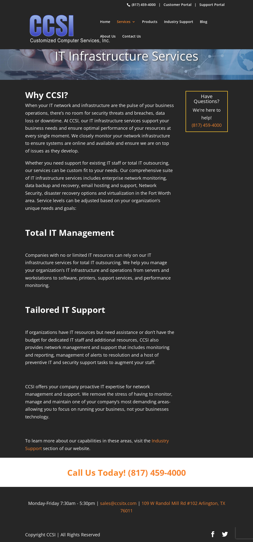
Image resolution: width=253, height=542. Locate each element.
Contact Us (131, 37)
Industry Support (178, 22)
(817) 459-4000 (143, 4)
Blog (203, 22)
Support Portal (212, 4)
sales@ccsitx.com (118, 503)
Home (105, 22)
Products (149, 22)
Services (123, 22)
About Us (108, 37)
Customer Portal (177, 4)
